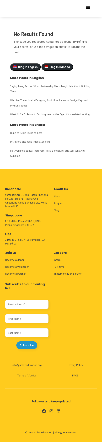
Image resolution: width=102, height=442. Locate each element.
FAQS (75, 375)
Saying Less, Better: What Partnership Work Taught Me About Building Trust (50, 88)
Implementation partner (67, 273)
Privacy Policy (75, 365)
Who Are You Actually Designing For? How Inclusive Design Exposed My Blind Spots (49, 102)
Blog (56, 210)
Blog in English (25, 67)
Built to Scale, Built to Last (26, 133)
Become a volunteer (17, 266)
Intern (57, 260)
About (57, 196)
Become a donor (14, 260)
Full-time (59, 266)
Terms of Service (26, 375)
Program (58, 203)
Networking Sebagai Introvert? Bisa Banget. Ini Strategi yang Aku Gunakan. (47, 153)
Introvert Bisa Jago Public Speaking (30, 141)
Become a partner (15, 273)
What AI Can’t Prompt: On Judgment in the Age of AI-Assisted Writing (50, 114)
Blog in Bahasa (57, 67)
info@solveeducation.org (27, 365)
